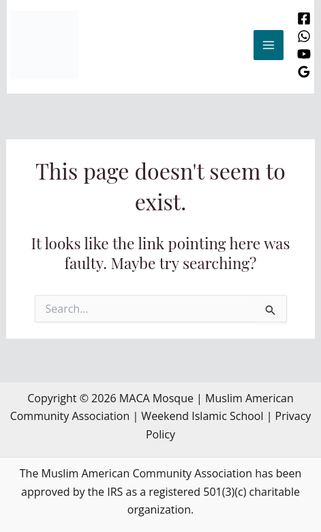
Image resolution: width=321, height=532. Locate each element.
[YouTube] (304, 54)
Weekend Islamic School (202, 415)
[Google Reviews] (304, 72)
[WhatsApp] (304, 36)
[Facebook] (304, 18)
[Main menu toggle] (269, 45)
